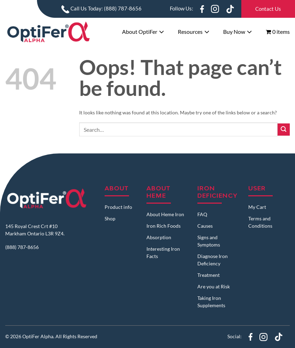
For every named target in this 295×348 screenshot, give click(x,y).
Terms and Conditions (260, 222)
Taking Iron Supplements (211, 301)
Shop (110, 218)
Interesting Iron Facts (163, 252)
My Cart (257, 207)
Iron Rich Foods (163, 226)
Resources (190, 31)
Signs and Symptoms (208, 241)
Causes (205, 226)
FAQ (202, 214)
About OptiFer (139, 31)
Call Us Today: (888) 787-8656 (101, 8)
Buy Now (234, 31)
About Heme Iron (165, 214)
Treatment (208, 275)
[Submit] (284, 129)
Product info (118, 207)
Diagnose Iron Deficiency (212, 259)
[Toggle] (161, 32)
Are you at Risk (213, 286)
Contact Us (268, 9)
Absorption (158, 237)
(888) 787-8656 (22, 247)
